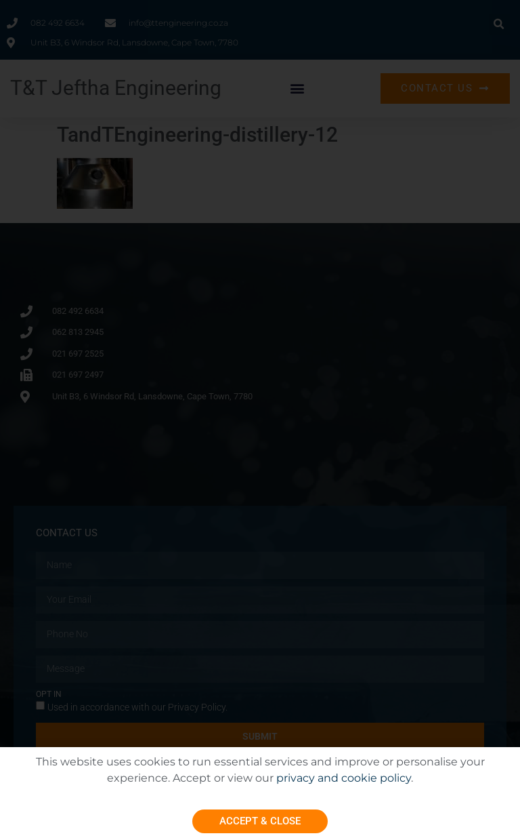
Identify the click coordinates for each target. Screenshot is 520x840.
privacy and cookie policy (343, 778)
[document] (260, 420)
